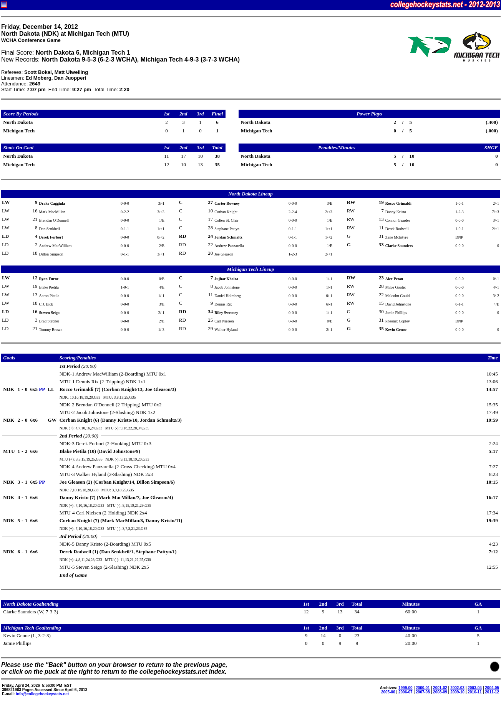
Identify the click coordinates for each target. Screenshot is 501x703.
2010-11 (475, 692)
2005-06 (388, 692)
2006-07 (405, 692)
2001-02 (440, 688)
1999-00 (405, 688)
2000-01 (423, 688)
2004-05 (492, 688)
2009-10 (457, 692)
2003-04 (475, 688)
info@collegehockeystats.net (42, 694)
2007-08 (423, 692)
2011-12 (492, 692)
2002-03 (457, 688)
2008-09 (440, 692)
